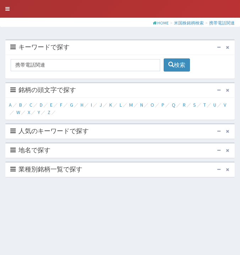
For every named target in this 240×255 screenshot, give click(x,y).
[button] (7, 9)
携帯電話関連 (222, 23)
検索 (176, 64)
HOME (163, 23)
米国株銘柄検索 (189, 23)
